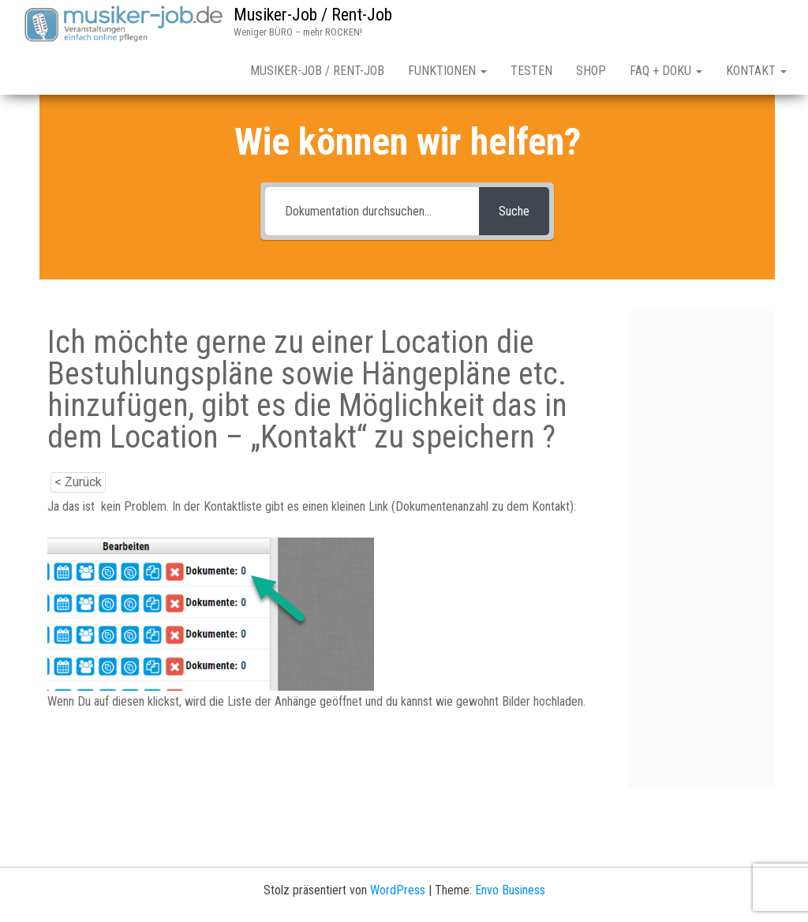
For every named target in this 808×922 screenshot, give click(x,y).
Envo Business (510, 890)
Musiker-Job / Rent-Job (313, 14)
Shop (591, 70)
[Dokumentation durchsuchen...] (372, 211)
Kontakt (756, 70)
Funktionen (447, 70)
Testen (531, 70)
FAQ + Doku (666, 70)
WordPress (397, 890)
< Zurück (78, 481)
